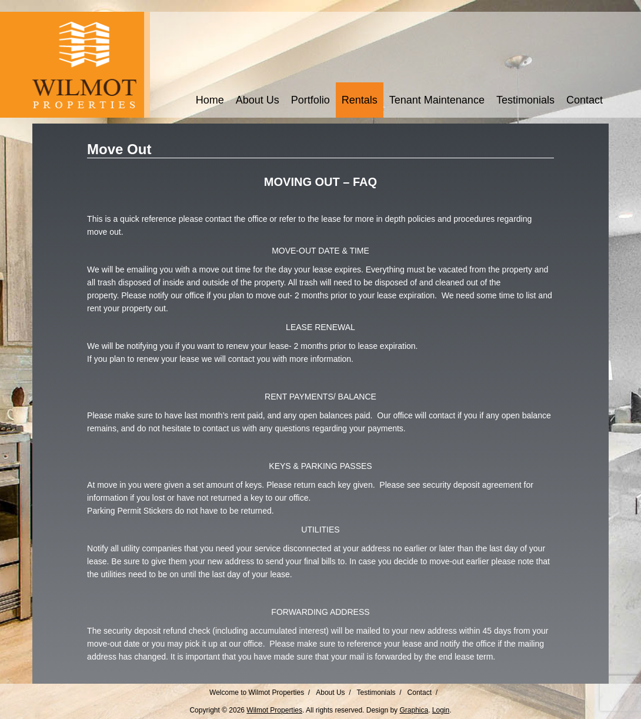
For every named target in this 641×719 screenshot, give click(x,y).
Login (440, 710)
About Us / (333, 692)
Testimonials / (379, 692)
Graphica (413, 710)
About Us (257, 100)
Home (210, 100)
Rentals (360, 100)
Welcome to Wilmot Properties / (259, 692)
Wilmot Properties (274, 710)
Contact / (423, 692)
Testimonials (525, 100)
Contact (584, 100)
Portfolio (310, 100)
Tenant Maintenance (437, 100)
